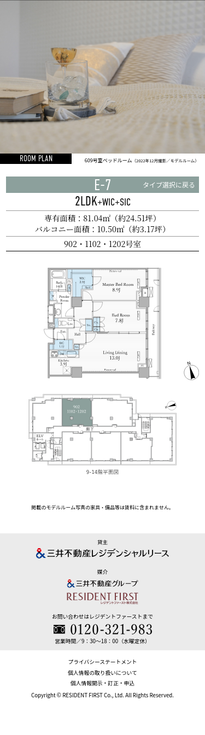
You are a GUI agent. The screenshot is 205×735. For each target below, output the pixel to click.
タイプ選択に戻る (169, 184)
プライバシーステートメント (102, 662)
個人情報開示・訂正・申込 (102, 683)
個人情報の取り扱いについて (102, 673)
